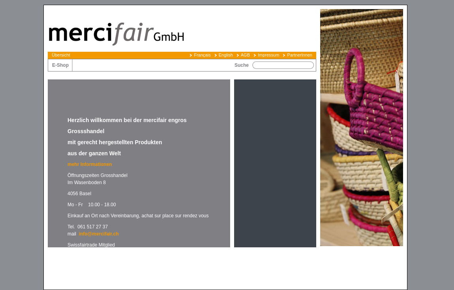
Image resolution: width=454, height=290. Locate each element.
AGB (245, 55)
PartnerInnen (299, 55)
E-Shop (60, 65)
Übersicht (61, 55)
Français (202, 55)
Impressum (268, 55)
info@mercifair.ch (99, 234)
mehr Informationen (90, 164)
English (226, 55)
